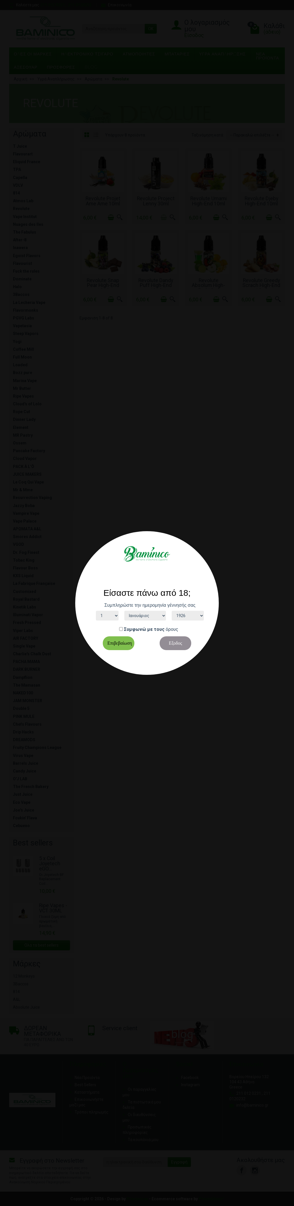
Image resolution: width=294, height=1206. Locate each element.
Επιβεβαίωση (119, 643)
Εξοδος (175, 643)
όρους (172, 629)
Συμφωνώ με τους (144, 629)
